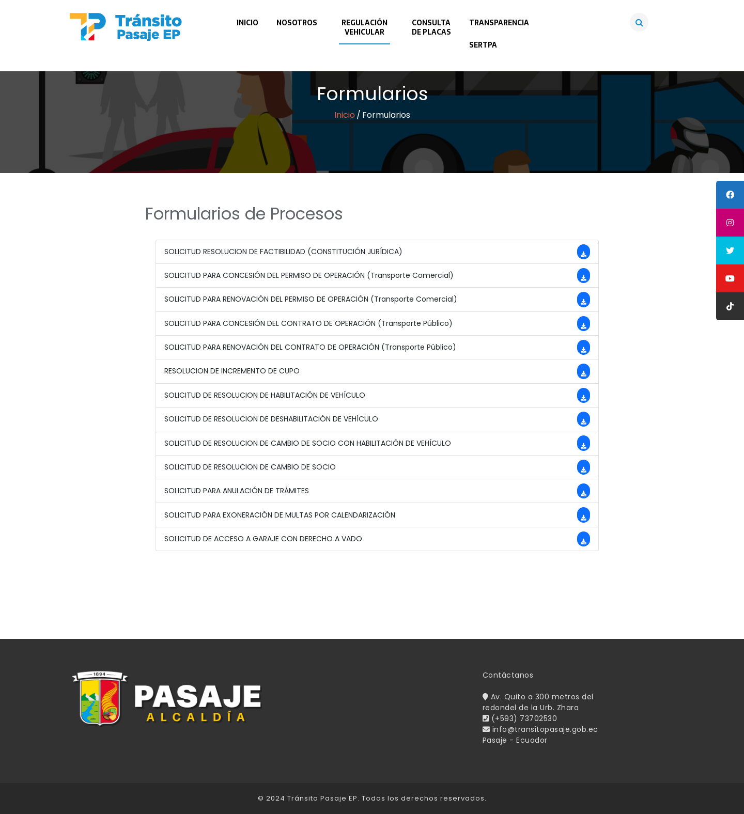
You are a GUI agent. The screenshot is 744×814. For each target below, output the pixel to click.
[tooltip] (730, 195)
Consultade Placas (431, 27)
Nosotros (296, 22)
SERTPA (483, 45)
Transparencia (499, 22)
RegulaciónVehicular (365, 27)
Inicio (247, 22)
